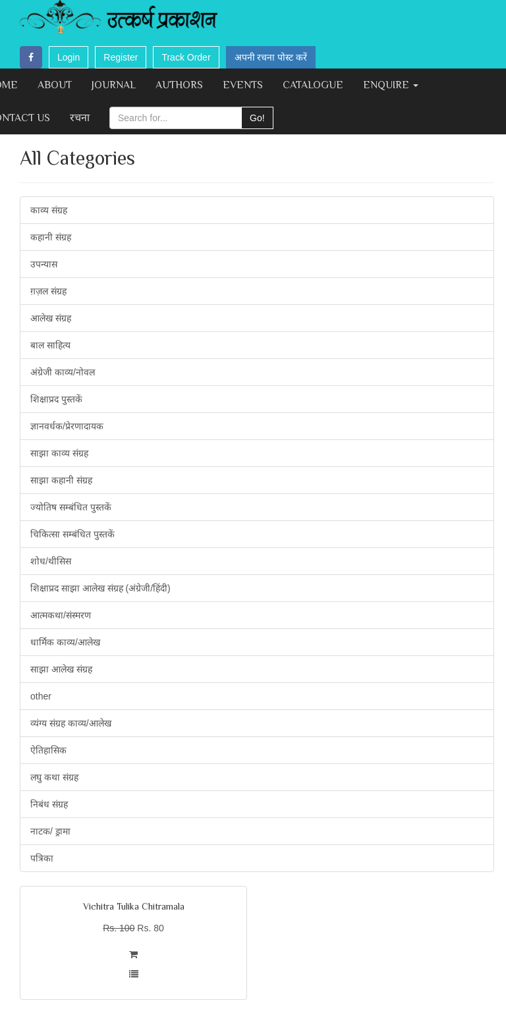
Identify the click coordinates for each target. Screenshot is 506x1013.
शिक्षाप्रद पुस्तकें (56, 399)
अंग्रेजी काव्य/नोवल (62, 372)
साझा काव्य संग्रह (59, 453)
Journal (114, 85)
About (55, 85)
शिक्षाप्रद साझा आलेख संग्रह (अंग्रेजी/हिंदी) (100, 588)
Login (68, 57)
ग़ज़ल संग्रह (48, 291)
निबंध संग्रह (49, 804)
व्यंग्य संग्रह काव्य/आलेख (70, 723)
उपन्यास (43, 264)
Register (120, 57)
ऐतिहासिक (48, 750)
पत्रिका (41, 858)
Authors (179, 85)
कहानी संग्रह (50, 237)
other (40, 696)
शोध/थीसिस (50, 561)
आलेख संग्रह (50, 318)
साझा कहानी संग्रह (61, 480)
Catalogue (313, 85)
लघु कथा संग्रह (54, 777)
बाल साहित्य (50, 345)
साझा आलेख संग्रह (61, 669)
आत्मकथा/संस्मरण (60, 615)
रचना (80, 118)
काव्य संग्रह (48, 210)
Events (243, 85)
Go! (257, 118)
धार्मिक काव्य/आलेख (65, 642)
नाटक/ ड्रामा (50, 831)
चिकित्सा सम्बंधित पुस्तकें (72, 534)
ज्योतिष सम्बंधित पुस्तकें (70, 507)
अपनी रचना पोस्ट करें (271, 57)
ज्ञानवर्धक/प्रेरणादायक (66, 426)
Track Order (185, 57)
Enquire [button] (390, 85)
